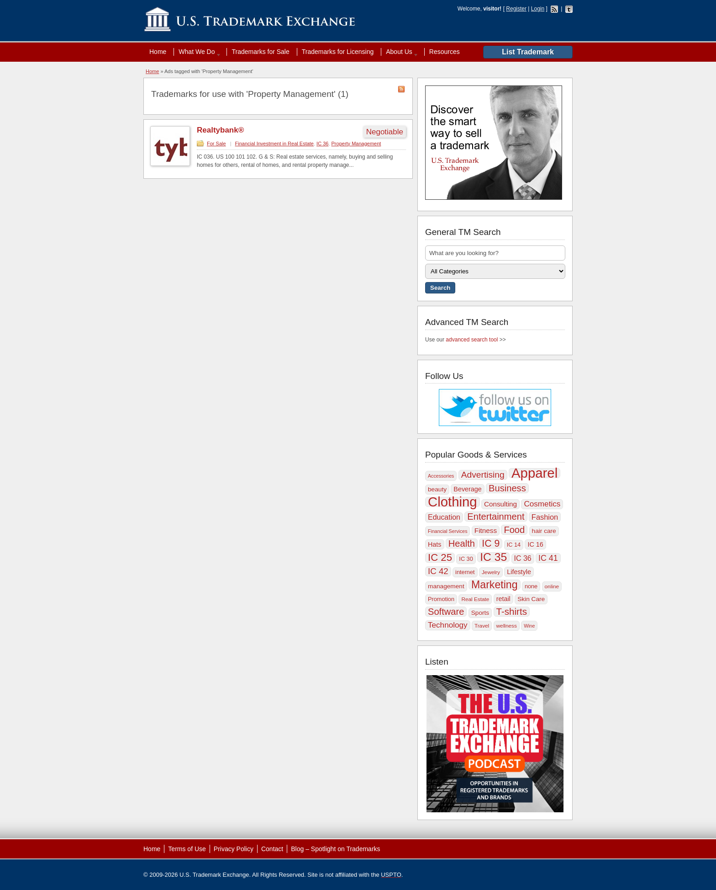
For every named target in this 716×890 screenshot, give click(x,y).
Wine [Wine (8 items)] (529, 626)
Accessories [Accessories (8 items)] (441, 476)
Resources (444, 51)
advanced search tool (472, 339)
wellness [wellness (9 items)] (506, 626)
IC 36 (322, 143)
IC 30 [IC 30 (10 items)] (466, 558)
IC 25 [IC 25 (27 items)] (440, 558)
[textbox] (495, 253)
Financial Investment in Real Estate (274, 143)
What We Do (197, 51)
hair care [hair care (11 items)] (544, 531)
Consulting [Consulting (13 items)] (500, 504)
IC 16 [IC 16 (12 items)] (535, 544)
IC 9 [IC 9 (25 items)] (491, 543)
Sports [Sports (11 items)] (480, 612)
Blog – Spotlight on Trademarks (335, 849)
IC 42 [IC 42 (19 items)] (438, 571)
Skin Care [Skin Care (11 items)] (531, 599)
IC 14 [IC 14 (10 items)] (514, 544)
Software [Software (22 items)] (446, 612)
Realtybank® (220, 130)
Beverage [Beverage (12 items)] (467, 489)
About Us (400, 51)
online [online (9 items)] (552, 586)
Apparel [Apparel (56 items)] (534, 473)
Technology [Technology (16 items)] (448, 625)
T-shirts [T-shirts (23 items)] (511, 612)
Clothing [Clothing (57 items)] (452, 502)
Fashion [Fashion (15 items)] (545, 517)
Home (157, 51)
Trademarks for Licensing (338, 51)
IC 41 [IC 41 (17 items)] (548, 558)
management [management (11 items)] (446, 586)
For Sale (216, 143)
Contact (272, 849)
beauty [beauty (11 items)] (437, 489)
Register (516, 8)
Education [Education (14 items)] (444, 517)
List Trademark (528, 52)
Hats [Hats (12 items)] (435, 544)
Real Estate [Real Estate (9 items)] (475, 599)
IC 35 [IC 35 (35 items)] (493, 557)
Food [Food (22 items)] (514, 530)
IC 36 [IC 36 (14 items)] (523, 558)
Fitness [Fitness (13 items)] (485, 530)
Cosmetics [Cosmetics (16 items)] (542, 504)
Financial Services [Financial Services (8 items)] (447, 531)
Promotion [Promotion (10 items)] (441, 599)
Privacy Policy (233, 849)
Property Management (356, 143)
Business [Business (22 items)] (507, 488)
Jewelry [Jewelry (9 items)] (491, 572)
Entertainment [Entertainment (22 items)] (495, 517)
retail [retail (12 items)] (503, 598)
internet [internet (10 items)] (464, 572)
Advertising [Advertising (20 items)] (483, 475)
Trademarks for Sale (260, 51)
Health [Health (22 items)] (461, 543)
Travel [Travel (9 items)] (481, 626)
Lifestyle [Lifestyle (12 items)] (519, 572)
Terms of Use (186, 849)
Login (537, 8)
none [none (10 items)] (531, 586)
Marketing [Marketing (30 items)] (494, 585)
